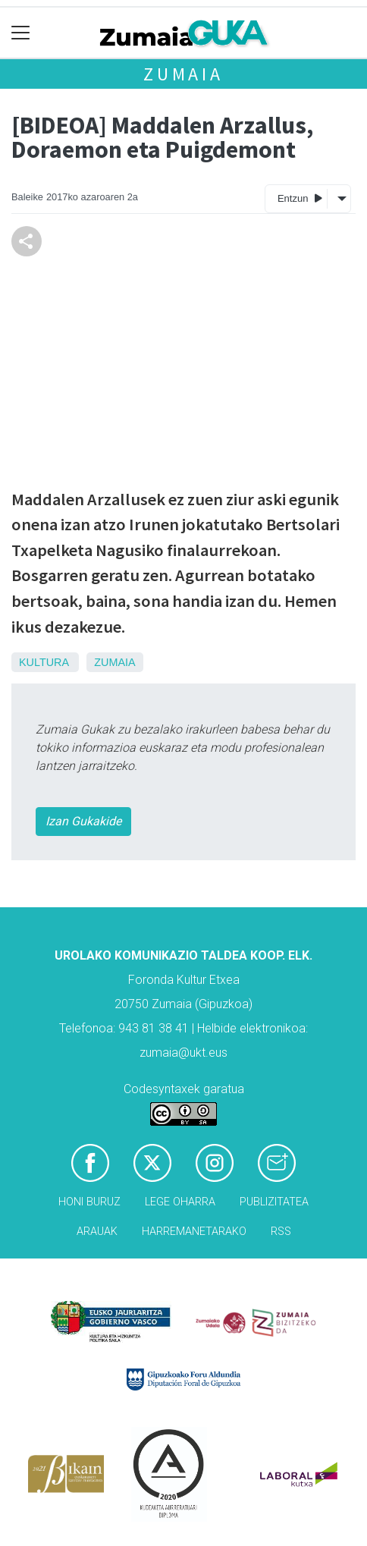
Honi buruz (89, 1202)
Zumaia (183, 74)
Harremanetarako (194, 1231)
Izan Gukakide (83, 821)
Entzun (300, 197)
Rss (281, 1231)
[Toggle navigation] (21, 33)
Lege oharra (180, 1202)
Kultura (43, 662)
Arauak (97, 1231)
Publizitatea (274, 1202)
